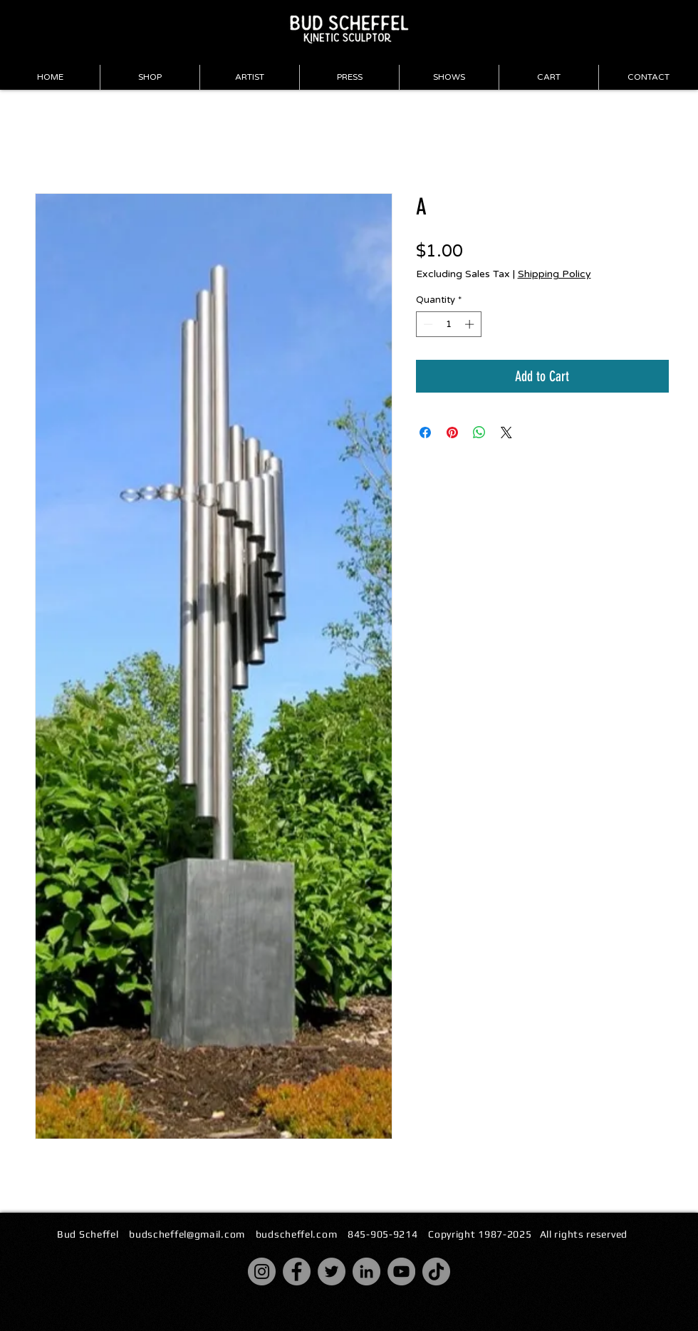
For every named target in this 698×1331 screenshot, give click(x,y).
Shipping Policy (554, 274)
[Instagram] (262, 1271)
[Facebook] (297, 1271)
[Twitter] (331, 1271)
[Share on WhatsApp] (479, 432)
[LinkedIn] (366, 1271)
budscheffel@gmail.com (187, 1234)
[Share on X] (506, 432)
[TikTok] (436, 1271)
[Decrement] (426, 324)
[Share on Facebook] (425, 432)
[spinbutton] (448, 324)
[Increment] (470, 324)
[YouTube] (401, 1271)
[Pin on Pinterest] (452, 432)
